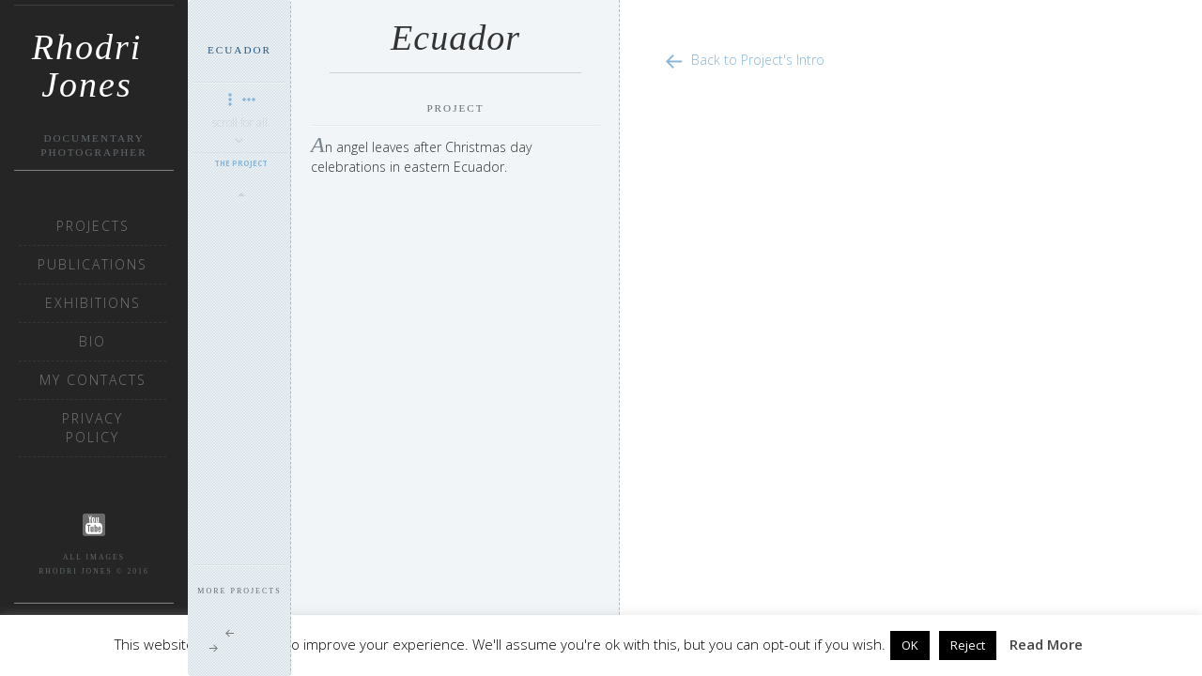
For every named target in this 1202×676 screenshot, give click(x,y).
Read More (1046, 644)
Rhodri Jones (87, 53)
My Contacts (92, 380)
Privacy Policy (92, 427)
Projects (93, 226)
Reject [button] (967, 645)
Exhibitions (93, 303)
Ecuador (239, 49)
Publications (92, 264)
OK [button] (910, 645)
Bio (92, 341)
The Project (241, 163)
